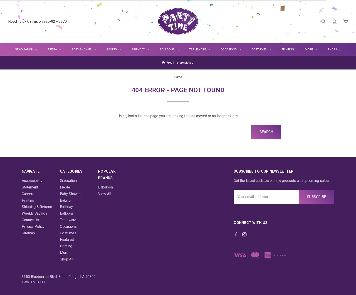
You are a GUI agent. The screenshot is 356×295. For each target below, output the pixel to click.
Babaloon (105, 187)
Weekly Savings (34, 213)
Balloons (169, 49)
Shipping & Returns (37, 207)
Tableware (199, 49)
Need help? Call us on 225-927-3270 (37, 21)
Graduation (26, 49)
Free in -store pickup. (178, 62)
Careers (28, 194)
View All (104, 194)
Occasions (231, 49)
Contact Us (30, 220)
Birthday (140, 49)
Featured (67, 239)
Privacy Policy (33, 226)
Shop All (334, 49)
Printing (288, 49)
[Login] (334, 22)
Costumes (261, 49)
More (308, 49)
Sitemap (28, 233)
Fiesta (54, 49)
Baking (113, 49)
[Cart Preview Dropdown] (345, 22)
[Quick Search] (323, 22)
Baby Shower (84, 49)
